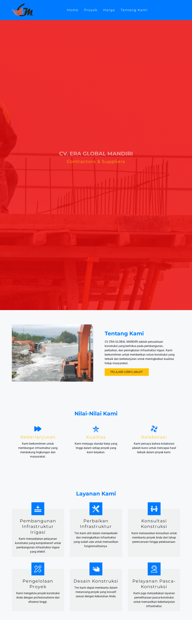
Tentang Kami (134, 10)
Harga (109, 10)
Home (72, 10)
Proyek (91, 10)
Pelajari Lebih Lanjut (127, 372)
